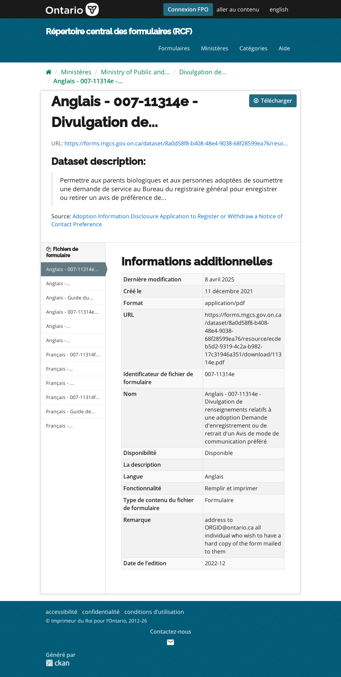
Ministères (214, 48)
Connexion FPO (188, 9)
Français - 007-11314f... (73, 354)
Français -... (59, 368)
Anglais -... (58, 283)
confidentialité (101, 612)
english (279, 9)
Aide (284, 48)
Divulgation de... (203, 72)
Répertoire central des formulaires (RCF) (119, 31)
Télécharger (273, 100)
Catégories (253, 48)
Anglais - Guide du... (69, 297)
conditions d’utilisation (154, 612)
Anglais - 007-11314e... (72, 269)
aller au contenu (238, 9)
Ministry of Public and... (135, 72)
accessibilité (61, 612)
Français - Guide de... (70, 411)
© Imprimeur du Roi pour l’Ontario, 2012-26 (96, 620)
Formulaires (174, 48)
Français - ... (60, 383)
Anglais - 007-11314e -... (88, 81)
